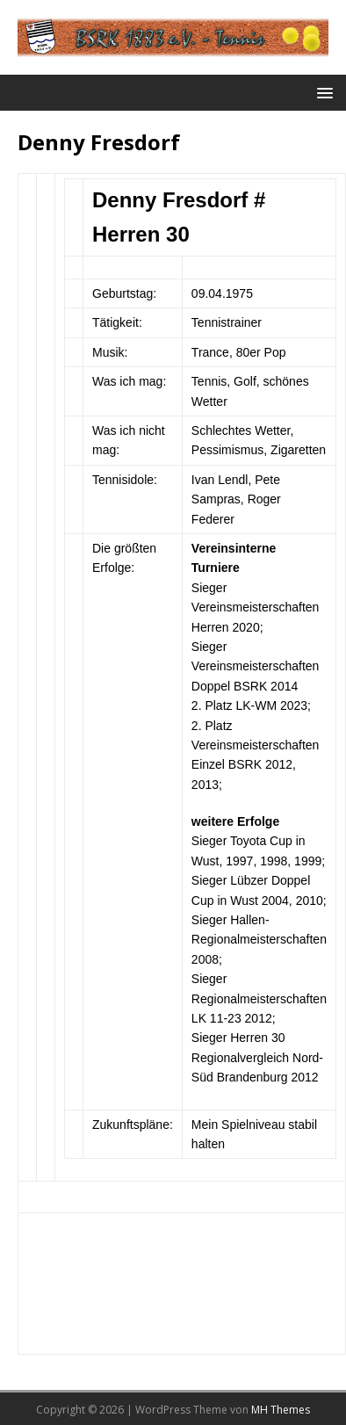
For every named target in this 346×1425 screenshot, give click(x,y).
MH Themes (280, 1409)
